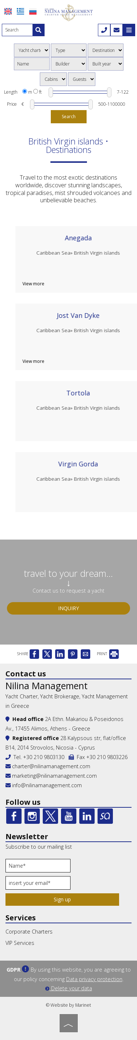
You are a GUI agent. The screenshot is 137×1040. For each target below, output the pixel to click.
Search (69, 116)
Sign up (62, 899)
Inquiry (68, 608)
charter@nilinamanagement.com (47, 766)
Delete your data (68, 988)
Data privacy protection (94, 979)
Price (12, 104)
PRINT (108, 653)
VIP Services (19, 942)
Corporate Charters (29, 931)
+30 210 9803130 (43, 757)
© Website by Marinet (68, 1005)
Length (11, 92)
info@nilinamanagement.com (47, 785)
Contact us (25, 674)
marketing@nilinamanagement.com (51, 775)
